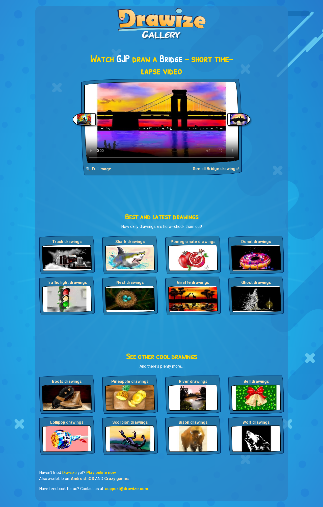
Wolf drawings (256, 422)
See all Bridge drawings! (216, 168)
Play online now (101, 472)
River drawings (193, 381)
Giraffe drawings (193, 282)
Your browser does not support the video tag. (161, 122)
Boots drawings (67, 381)
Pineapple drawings (130, 381)
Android (78, 478)
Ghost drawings (256, 282)
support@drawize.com (126, 488)
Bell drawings (256, 381)
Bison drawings (193, 422)
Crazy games (116, 478)
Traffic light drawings (67, 282)
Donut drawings (256, 241)
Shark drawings (130, 241)
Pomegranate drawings (193, 241)
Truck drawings (67, 241)
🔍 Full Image (98, 169)
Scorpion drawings (130, 422)
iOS (91, 478)
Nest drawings (130, 282)
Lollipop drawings (67, 422)
